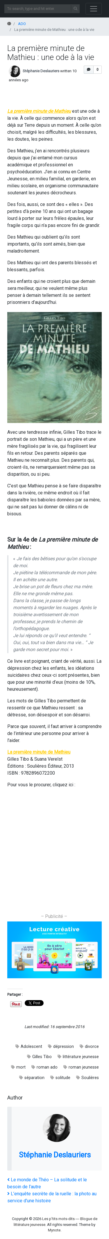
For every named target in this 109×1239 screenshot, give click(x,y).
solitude (63, 1077)
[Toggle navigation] (93, 9)
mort (21, 1067)
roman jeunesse (84, 1067)
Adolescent (31, 1046)
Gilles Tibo (42, 1056)
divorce (92, 1046)
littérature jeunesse (81, 1056)
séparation (34, 1077)
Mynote (54, 1230)
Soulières (90, 1077)
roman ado (47, 1067)
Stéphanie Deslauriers (41, 71)
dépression (63, 1046)
